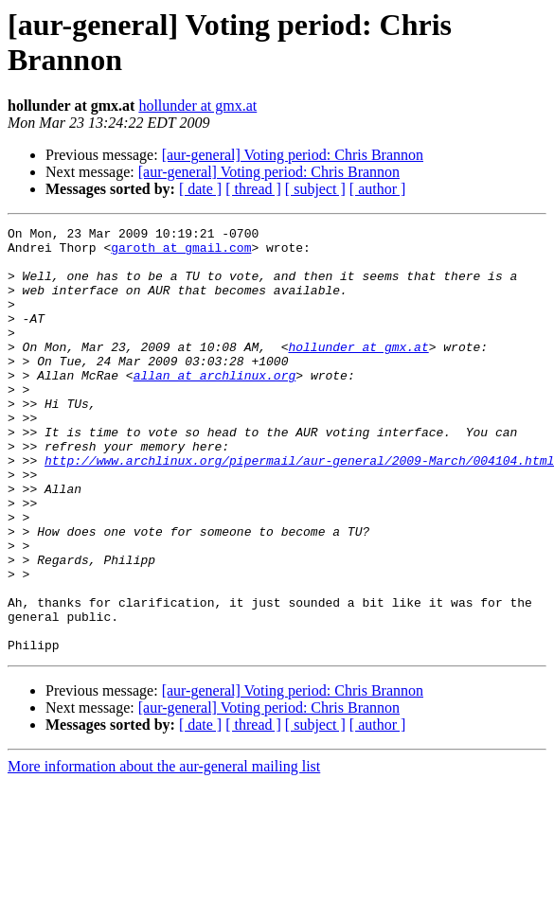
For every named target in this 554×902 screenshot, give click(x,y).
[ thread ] (253, 189)
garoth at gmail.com (181, 252)
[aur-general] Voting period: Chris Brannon (292, 155)
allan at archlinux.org (215, 406)
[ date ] (200, 189)
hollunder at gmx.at (197, 105)
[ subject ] (315, 189)
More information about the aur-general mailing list (164, 851)
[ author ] (377, 189)
